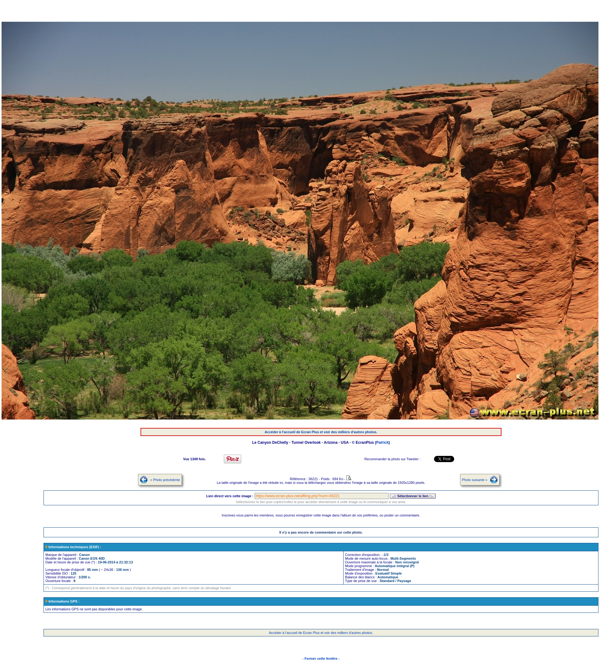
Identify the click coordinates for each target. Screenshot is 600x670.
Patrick (382, 442)
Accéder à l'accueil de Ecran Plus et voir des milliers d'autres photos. (321, 432)
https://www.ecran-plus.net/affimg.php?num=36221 (322, 496)
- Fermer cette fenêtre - (320, 658)
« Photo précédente (165, 480)
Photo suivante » (474, 480)
